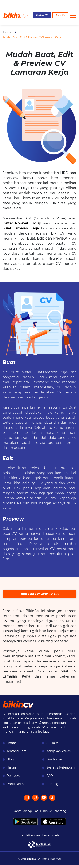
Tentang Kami (17, 751)
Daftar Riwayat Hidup (22, 223)
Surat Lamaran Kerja (21, 228)
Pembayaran (16, 776)
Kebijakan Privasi (58, 751)
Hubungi (52, 784)
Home (7, 32)
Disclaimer (54, 759)
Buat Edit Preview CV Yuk (39, 594)
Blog (10, 759)
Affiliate (52, 743)
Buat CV (60, 15)
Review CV (42, 15)
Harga (11, 767)
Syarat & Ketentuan (60, 767)
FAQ (49, 776)
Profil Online (16, 784)
